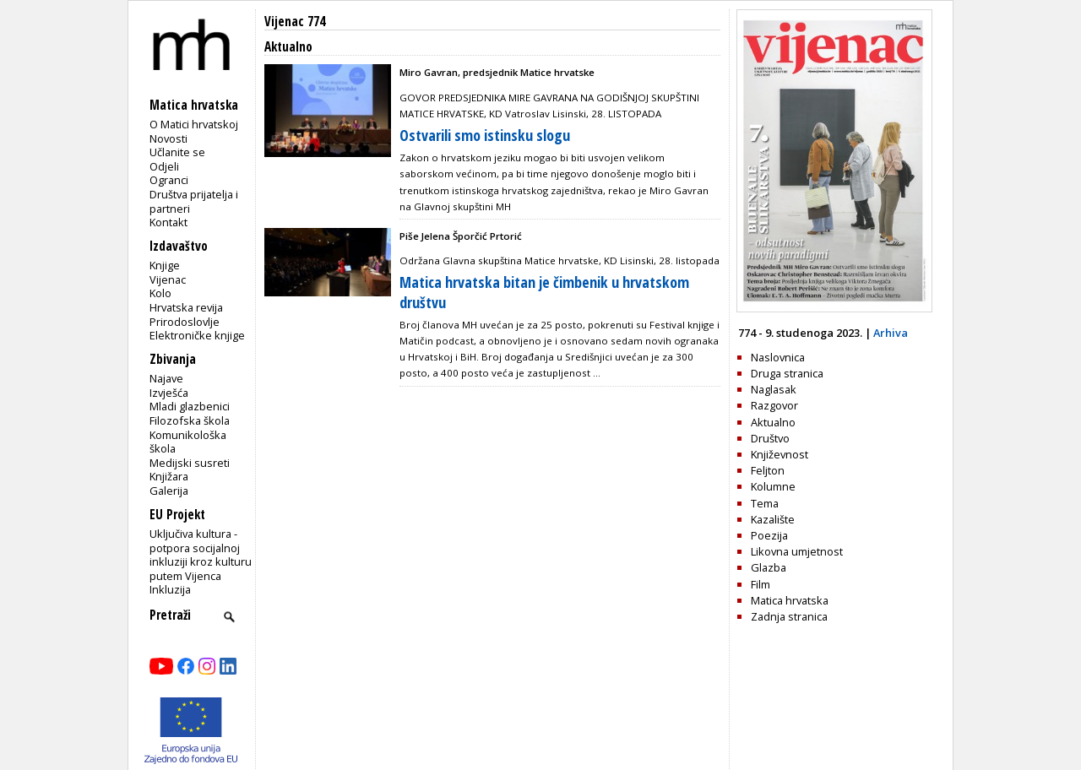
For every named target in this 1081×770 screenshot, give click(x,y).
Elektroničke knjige (197, 335)
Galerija (168, 490)
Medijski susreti (189, 462)
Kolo (160, 293)
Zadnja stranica (789, 616)
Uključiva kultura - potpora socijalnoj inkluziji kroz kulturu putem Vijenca (200, 554)
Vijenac (167, 279)
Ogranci (168, 179)
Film (760, 584)
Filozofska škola (189, 420)
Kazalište (773, 519)
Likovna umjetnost (797, 551)
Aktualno (773, 422)
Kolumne (773, 486)
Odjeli (164, 166)
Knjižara (168, 476)
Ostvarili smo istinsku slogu (484, 135)
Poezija (769, 535)
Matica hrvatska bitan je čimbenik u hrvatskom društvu (544, 292)
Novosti (168, 138)
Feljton (768, 470)
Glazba (768, 567)
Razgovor (774, 405)
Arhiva (890, 332)
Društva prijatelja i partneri (193, 201)
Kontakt (168, 222)
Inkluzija (170, 589)
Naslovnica (778, 357)
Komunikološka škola (187, 442)
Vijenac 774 (294, 21)
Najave (166, 378)
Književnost (779, 454)
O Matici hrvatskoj (193, 124)
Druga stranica (787, 373)
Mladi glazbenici (189, 406)
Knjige (164, 265)
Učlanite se (177, 152)
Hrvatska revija (186, 307)
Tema (765, 503)
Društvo (770, 438)
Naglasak (773, 389)
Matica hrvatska (789, 600)
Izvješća (168, 392)
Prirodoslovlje (184, 321)
